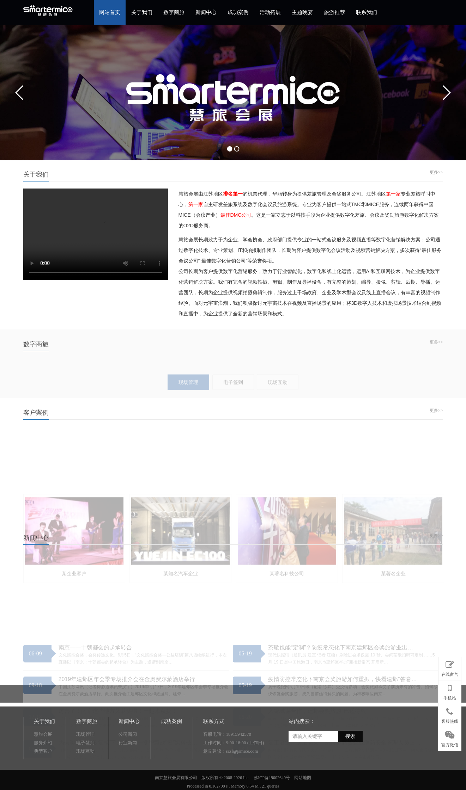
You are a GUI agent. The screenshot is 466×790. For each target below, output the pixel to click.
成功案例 (238, 12)
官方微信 (449, 737)
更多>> (436, 172)
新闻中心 (206, 12)
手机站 (449, 690)
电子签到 (85, 766)
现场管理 (85, 757)
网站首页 (109, 12)
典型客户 (43, 774)
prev (19, 92)
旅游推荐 (334, 12)
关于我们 (141, 12)
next (446, 92)
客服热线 (449, 714)
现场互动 (85, 774)
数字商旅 (173, 12)
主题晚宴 (302, 12)
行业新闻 (128, 766)
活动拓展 (270, 12)
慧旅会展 (43, 757)
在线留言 (449, 667)
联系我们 (366, 12)
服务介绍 (43, 766)
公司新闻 (128, 757)
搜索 (350, 760)
